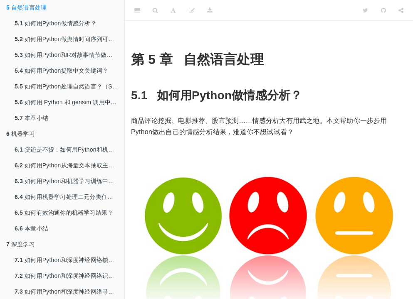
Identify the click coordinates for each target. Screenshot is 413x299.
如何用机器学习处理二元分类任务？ (67, 197)
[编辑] (192, 10)
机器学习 (20, 133)
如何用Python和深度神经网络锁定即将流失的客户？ (69, 260)
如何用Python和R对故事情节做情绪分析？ (69, 54)
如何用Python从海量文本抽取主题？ (67, 165)
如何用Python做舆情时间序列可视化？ (69, 39)
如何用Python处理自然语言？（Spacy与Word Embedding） (69, 86)
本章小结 (31, 118)
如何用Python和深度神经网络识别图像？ (69, 275)
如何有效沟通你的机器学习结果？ (64, 212)
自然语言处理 (26, 7)
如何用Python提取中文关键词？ (61, 70)
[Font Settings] (173, 10)
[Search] (155, 10)
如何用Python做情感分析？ (55, 23)
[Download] (210, 10)
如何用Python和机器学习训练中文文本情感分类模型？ (69, 181)
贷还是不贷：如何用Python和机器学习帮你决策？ (69, 149)
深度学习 (20, 244)
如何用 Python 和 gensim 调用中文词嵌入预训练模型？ (69, 102)
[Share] (401, 10)
